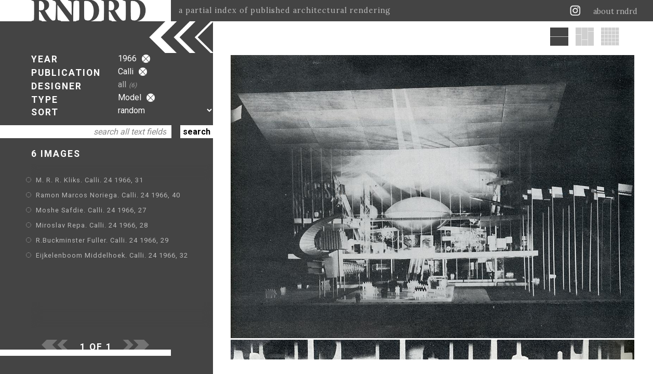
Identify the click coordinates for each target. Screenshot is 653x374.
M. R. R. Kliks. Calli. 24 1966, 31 (89, 180)
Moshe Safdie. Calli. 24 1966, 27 (91, 210)
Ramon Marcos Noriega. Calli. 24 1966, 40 (108, 195)
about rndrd (615, 11)
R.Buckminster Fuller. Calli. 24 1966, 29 (102, 240)
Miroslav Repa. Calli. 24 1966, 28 (92, 225)
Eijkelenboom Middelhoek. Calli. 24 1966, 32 (112, 255)
